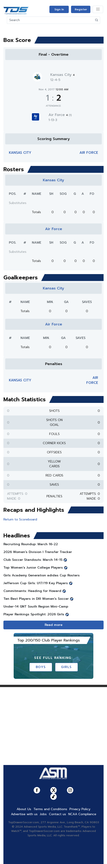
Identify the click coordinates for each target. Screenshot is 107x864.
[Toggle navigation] (98, 9)
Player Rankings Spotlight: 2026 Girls (33, 614)
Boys (41, 667)
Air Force (60, 115)
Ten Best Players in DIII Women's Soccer (36, 598)
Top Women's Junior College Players (33, 567)
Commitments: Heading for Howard (32, 591)
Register (81, 9)
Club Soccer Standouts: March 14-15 (32, 559)
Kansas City (62, 74)
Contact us (57, 814)
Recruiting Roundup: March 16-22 (30, 544)
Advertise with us (24, 814)
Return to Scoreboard (20, 519)
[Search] (50, 20)
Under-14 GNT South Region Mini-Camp (35, 606)
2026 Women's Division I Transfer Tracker (37, 552)
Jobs (43, 814)
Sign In (59, 9)
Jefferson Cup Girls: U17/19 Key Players (35, 583)
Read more (53, 624)
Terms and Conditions (50, 809)
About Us (24, 809)
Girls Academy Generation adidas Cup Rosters (41, 575)
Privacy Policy (79, 809)
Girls (66, 667)
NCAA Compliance (82, 814)
